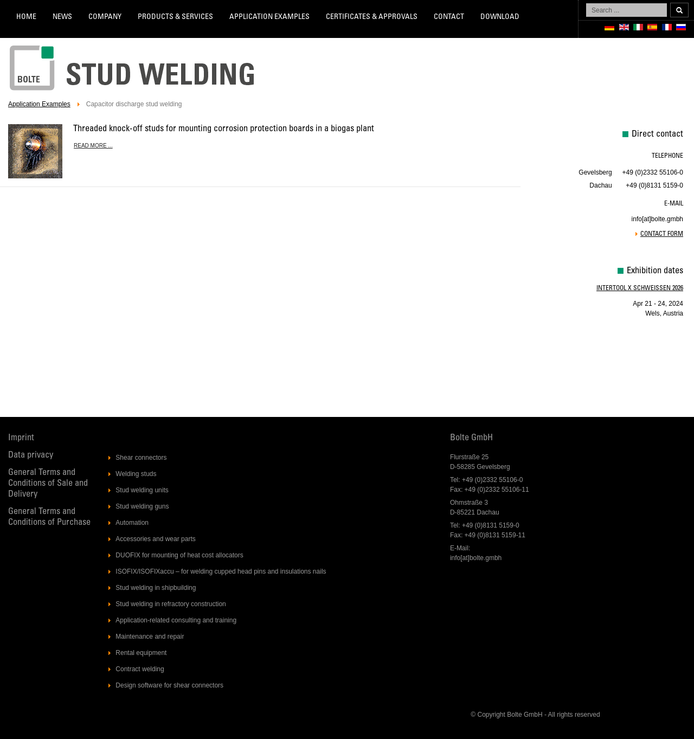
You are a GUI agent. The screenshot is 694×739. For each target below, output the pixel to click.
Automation (132, 522)
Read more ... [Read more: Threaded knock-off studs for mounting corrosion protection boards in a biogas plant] (93, 146)
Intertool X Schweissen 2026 (639, 288)
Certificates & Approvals (371, 17)
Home (26, 17)
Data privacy (30, 455)
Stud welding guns (142, 506)
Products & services (175, 17)
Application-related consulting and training (175, 620)
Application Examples (269, 17)
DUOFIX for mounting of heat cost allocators (179, 555)
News (62, 17)
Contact (449, 17)
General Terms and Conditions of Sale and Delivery (48, 483)
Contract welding (139, 669)
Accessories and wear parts (155, 539)
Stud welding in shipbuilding (155, 588)
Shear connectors (140, 457)
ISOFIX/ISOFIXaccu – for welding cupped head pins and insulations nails (220, 571)
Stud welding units (141, 490)
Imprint (21, 438)
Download (499, 17)
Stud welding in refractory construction (170, 604)
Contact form (661, 234)
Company (104, 17)
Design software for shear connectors (169, 685)
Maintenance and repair (149, 636)
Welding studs (135, 474)
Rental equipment (140, 653)
